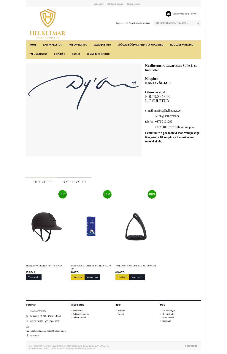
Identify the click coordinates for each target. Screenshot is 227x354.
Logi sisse (120, 23)
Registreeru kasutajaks (139, 23)
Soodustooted (74, 182)
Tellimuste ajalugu (115, 4)
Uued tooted (41, 182)
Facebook (34, 335)
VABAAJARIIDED (102, 44)
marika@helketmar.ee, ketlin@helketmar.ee (46, 331)
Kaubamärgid (169, 310)
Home (32, 44)
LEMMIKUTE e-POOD (98, 54)
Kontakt (121, 310)
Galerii (121, 314)
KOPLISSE (59, 54)
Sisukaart (167, 321)
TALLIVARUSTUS (38, 54)
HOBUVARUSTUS (78, 44)
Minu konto (98, 4)
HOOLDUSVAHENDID (181, 44)
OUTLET (76, 54)
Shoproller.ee (191, 346)
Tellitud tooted (133, 4)
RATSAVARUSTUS (52, 44)
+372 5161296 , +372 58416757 (44, 321)
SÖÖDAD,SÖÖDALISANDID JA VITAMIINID (140, 44)
